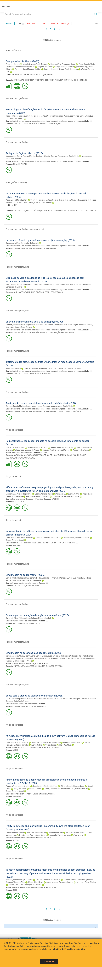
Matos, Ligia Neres (35, 882)
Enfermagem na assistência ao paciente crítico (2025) (34, 653)
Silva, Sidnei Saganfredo (84, 658)
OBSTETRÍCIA (18, 502)
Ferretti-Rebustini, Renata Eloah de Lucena (61, 69)
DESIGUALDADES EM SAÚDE (17, 458)
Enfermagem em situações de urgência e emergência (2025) (37, 615)
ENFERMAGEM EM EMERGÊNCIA (26, 623)
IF (42, 74)
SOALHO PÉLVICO (21, 124)
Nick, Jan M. (61, 494)
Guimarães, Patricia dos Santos (46, 325)
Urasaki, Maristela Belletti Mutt (48, 538)
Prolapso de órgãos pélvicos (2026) (24, 153)
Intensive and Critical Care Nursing (25, 887)
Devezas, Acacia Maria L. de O (18, 656)
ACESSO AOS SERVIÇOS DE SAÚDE (38, 455)
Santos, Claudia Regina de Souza (73, 325)
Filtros (9, 24)
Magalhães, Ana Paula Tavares (35, 64)
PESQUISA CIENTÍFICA (64, 80)
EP (37, 74)
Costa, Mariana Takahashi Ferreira (59, 882)
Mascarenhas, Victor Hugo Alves (19, 494)
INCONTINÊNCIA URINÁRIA (52, 211)
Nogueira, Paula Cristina (86, 882)
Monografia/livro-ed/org (16, 182)
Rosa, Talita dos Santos (15, 116)
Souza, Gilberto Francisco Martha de (20, 67)
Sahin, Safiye (74, 494)
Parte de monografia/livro (17, 98)
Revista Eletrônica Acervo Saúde (25, 794)
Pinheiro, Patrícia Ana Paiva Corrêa (30, 658)
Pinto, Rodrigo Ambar (14, 284)
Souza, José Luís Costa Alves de (62, 284)
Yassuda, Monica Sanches (60, 835)
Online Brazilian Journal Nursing (25, 747)
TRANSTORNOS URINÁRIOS (40, 374)
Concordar (49, 961)
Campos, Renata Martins (15, 406)
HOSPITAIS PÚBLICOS (62, 455)
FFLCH (23, 74)
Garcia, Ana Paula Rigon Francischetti (20, 578)
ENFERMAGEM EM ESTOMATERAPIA (28, 248)
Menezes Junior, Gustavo (69, 578)
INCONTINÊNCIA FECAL (38, 124)
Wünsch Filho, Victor (81, 450)
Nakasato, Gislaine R (78, 656)
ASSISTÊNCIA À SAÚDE (35, 666)
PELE (15, 890)
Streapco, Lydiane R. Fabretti (84, 699)
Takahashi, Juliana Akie (63, 699)
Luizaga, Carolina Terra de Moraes (55, 450)
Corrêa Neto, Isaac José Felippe (36, 284)
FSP (42, 452)
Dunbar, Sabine (35, 789)
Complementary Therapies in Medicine (27, 499)
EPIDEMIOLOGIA (67, 332)
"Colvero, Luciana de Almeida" (54, 24)
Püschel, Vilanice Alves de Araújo (19, 661)
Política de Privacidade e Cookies (69, 949)
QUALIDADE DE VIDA (22, 292)
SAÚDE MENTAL (32, 586)
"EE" (21, 24)
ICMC (49, 747)
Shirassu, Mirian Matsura (37, 447)
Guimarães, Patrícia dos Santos (66, 116)
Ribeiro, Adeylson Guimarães (62, 447)
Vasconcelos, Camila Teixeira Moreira (20, 156)
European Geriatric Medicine (23, 838)
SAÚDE (32, 458)
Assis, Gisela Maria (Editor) (16, 200)
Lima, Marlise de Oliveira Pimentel (66, 496)
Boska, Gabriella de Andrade (47, 578)
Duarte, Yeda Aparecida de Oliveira (33, 835)
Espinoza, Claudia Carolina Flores (49, 156)
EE (28, 74)
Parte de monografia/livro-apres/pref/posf (25, 229)
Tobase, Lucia (24, 618)
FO (40, 74)
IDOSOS (16, 840)
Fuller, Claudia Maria (87, 64)
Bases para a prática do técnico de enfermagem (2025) (34, 695)
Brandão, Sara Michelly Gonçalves (19, 880)
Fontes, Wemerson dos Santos (18, 786)
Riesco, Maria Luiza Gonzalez (37, 496)
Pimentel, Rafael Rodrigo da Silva (28, 69)
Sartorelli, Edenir (12, 618)
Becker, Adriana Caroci (44, 494)
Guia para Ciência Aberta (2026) (22, 61)
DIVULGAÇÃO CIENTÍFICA (24, 80)
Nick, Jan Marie (65, 745)
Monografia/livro (13, 50)
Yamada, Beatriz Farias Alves (75, 880)
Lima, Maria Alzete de (79, 789)
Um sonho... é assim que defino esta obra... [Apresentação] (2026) (40, 240)
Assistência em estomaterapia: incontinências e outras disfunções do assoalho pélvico (46, 121)
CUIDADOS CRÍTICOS (54, 666)
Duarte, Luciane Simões (15, 447)
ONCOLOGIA (19, 455)
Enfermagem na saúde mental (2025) (25, 575)
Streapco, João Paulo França (17, 701)
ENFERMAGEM (19, 211)
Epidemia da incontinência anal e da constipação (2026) (35, 321)
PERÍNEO (16, 545)
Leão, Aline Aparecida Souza (17, 742)
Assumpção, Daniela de (36, 832)
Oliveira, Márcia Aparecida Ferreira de (26, 580)
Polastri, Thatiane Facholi (41, 618)
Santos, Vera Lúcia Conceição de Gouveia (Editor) (32, 202)
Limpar (95, 23)
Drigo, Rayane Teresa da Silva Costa (46, 742)
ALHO (15, 750)
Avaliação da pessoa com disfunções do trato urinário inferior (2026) (41, 403)
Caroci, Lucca (50, 745)
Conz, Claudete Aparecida (16, 699)
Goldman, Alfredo (13, 64)
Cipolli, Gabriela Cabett (15, 832)
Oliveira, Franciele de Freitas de (69, 368)
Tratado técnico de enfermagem (25, 583)
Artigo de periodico (14, 430)
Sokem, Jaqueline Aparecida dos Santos (40, 368)
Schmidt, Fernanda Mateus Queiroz (19, 325)
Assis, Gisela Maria (70, 156)
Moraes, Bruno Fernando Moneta (40, 699)
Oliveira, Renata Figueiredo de (72, 786)
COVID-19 (17, 797)
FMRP (50, 74)
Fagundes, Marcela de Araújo (27, 450)
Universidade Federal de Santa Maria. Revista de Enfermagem (36, 543)
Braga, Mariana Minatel (64, 67)
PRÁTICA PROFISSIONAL (36, 706)
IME (17, 74)
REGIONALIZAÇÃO (78, 455)
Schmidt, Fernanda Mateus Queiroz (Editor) (47, 200)
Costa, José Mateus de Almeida (57, 789)
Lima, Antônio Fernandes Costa (62, 64)
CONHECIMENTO (80, 80)
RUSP (32, 74)
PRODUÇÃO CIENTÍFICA (44, 80)
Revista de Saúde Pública (22, 452)
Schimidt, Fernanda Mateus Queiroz (39, 116)
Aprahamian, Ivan (56, 832)
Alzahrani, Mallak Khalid (75, 832)
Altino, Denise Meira (38, 656)
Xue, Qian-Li (78, 835)
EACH (54, 499)
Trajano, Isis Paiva (45, 67)
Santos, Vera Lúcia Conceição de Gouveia (22, 243)
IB (45, 74)
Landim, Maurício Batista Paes (45, 786)
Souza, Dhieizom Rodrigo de (58, 656)
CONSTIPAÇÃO (54, 124)
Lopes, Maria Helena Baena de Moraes (41, 406)
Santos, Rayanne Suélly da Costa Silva (59, 658)
